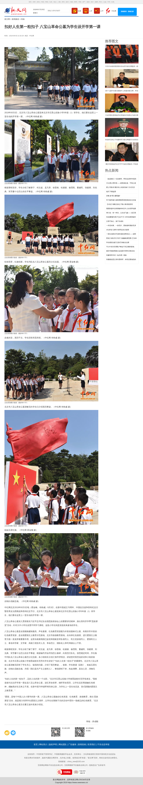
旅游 (88, 2)
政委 (76, 11)
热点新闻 (111, 170)
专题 (42, 2)
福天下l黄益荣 (111, 191)
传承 (34, 2)
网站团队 (63, 744)
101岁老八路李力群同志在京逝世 (117, 230)
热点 (55, 2)
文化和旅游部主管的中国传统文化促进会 (99, 754)
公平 (98, 11)
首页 (30, 2)
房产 (84, 2)
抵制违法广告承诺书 (97, 765)
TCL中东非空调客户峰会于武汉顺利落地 (120, 247)
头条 (50, 2)
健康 (96, 2)
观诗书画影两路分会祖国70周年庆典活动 (120, 251)
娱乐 (67, 2)
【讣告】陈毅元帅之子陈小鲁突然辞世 (119, 204)
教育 (75, 2)
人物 (59, 2)
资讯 (63, 2)
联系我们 (92, 744)
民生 (100, 2)
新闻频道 (15, 19)
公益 (104, 2)
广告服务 (72, 744)
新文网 (7, 19)
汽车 (108, 2)
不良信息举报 (103, 744)
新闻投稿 (82, 744)
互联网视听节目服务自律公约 (76, 765)
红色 (113, 2)
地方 (92, 2)
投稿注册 (131, 11)
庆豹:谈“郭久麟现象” (113, 196)
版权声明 (53, 744)
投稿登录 (124, 11)
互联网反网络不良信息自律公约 (50, 765)
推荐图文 (111, 41)
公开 (87, 11)
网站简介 (43, 744)
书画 (79, 2)
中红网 (110, 11)
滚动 (38, 2)
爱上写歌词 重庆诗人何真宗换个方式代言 (120, 187)
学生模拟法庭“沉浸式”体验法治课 (117, 242)
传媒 (71, 2)
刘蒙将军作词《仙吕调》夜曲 (116, 255)
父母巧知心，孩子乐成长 (114, 221)
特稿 (46, 2)
